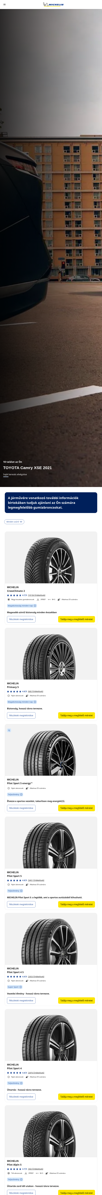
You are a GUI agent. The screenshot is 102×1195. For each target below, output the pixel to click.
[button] (26, 595)
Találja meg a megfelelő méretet (76, 619)
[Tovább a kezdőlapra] (53, 4)
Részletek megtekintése (21, 619)
